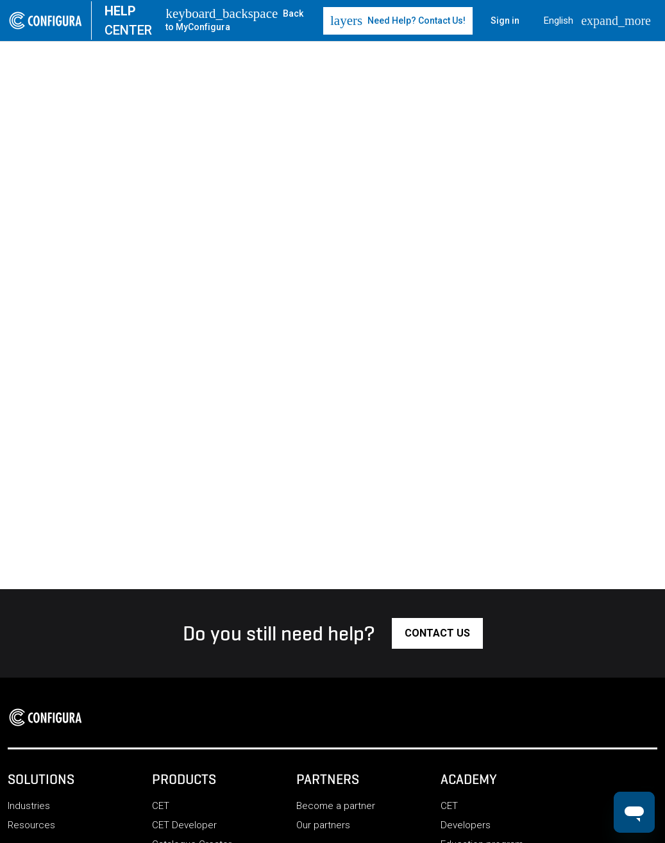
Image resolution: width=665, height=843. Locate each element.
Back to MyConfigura (234, 19)
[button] (437, 633)
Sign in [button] (505, 20)
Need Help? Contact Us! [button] (398, 20)
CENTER (128, 20)
